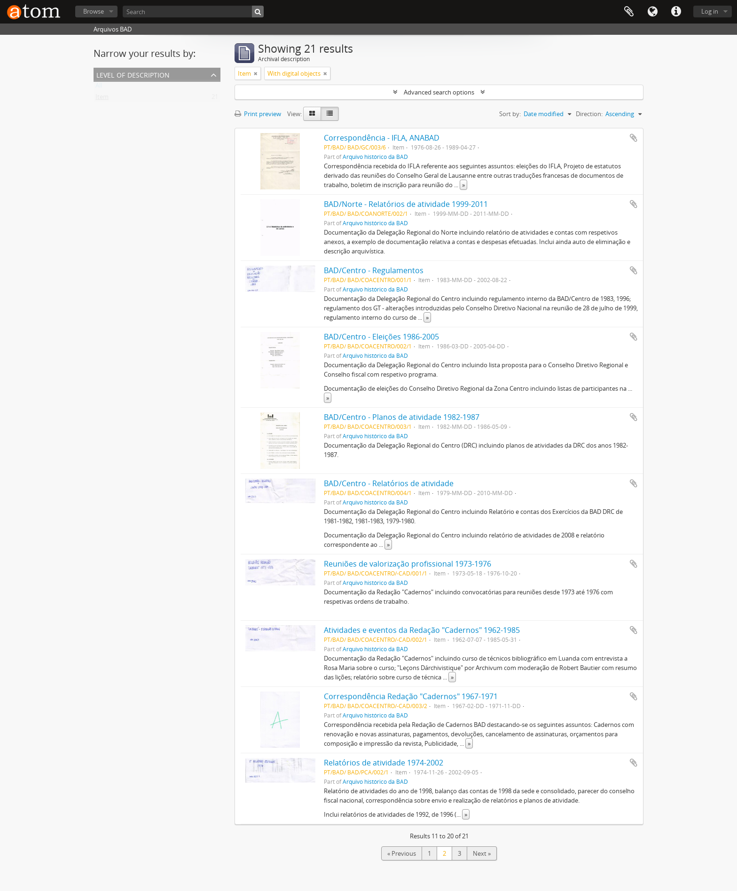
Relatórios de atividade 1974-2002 (383, 762)
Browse (93, 11)
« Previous (401, 853)
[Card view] (312, 114)
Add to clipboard (633, 137)
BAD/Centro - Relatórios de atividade (389, 483)
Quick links (676, 12)
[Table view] (330, 114)
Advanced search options (439, 92)
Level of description (133, 74)
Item (102, 99)
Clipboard (629, 12)
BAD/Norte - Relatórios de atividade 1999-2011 (406, 204)
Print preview (258, 114)
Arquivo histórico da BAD (375, 156)
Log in (709, 11)
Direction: (589, 114)
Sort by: (510, 114)
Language (652, 12)
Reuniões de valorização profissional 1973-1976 (407, 564)
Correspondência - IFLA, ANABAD (381, 138)
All (98, 87)
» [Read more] (463, 185)
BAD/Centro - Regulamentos (373, 270)
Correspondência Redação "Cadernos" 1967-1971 (411, 696)
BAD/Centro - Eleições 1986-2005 (381, 336)
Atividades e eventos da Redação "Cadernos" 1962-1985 (422, 630)
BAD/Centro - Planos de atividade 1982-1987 (401, 417)
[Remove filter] (256, 73)
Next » (482, 853)
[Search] (193, 11)
